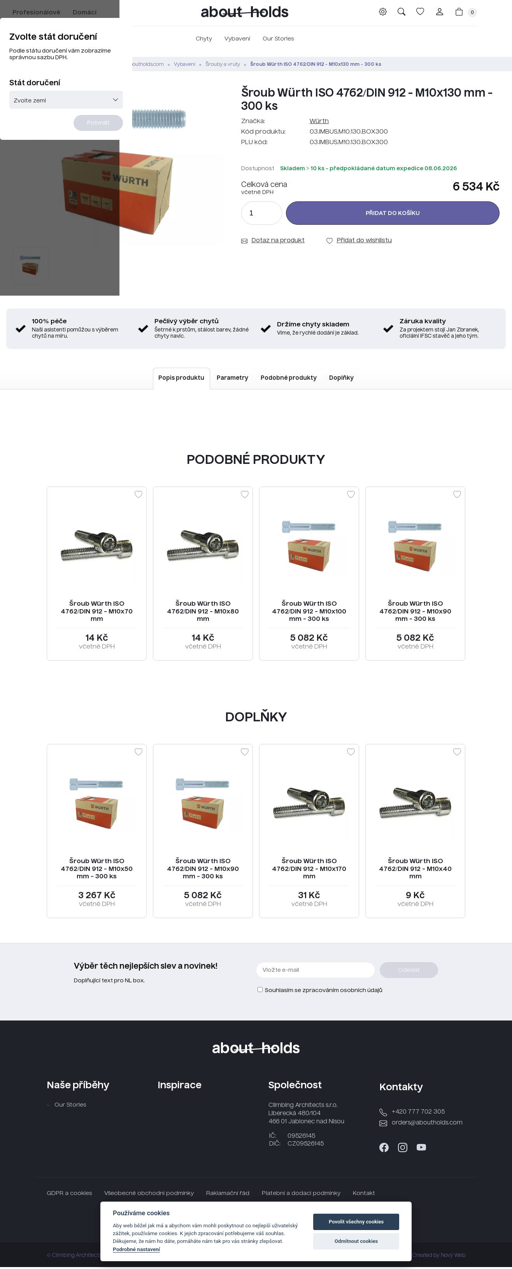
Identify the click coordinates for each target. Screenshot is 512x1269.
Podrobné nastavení (136, 1249)
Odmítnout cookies (356, 1241)
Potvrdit (304, 188)
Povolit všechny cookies (356, 1222)
